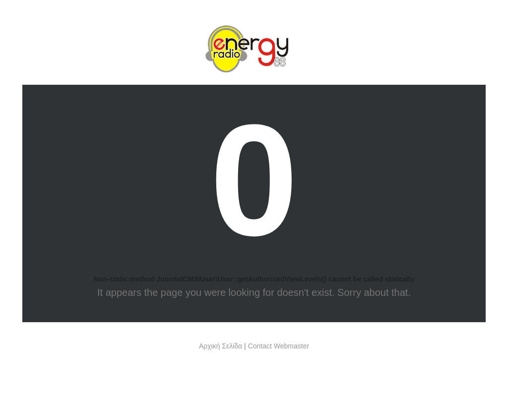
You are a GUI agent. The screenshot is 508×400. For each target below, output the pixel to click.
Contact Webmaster (278, 346)
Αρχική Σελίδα (220, 346)
